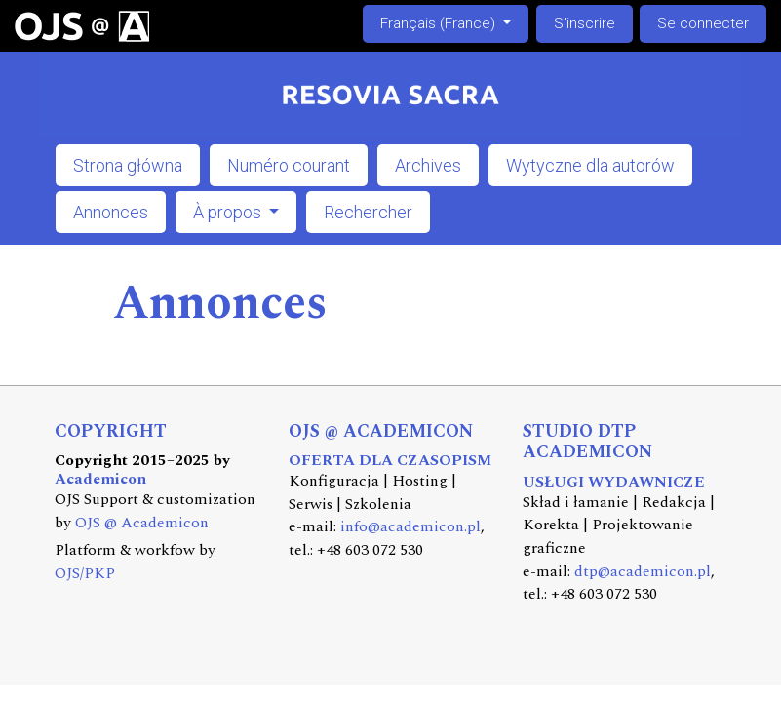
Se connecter (703, 23)
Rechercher (368, 212)
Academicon (100, 479)
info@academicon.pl (410, 527)
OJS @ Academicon (142, 523)
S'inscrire (584, 23)
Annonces (110, 212)
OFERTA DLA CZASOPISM (390, 460)
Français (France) (453, 22)
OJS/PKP (85, 574)
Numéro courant (288, 165)
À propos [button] (229, 212)
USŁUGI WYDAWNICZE (614, 482)
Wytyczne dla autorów (590, 165)
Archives (428, 165)
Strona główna (127, 165)
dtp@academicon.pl (642, 572)
